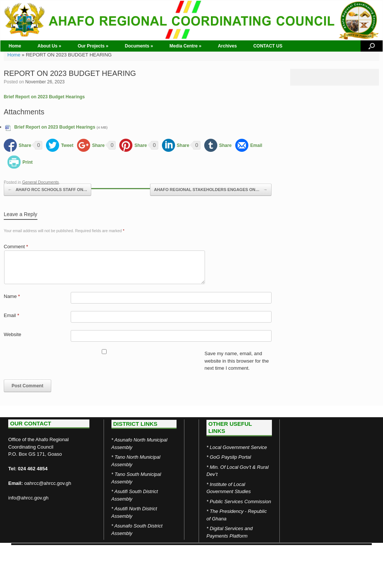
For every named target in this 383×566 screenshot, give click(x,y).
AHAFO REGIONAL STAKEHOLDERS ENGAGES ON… (210, 190)
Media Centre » (185, 46)
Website (12, 334)
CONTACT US (267, 46)
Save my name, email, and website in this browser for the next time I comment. (237, 361)
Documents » (139, 46)
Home (15, 46)
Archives (227, 46)
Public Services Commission (240, 501)
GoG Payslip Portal (230, 457)
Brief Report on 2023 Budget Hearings (44, 96)
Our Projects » (93, 46)
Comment (16, 246)
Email (11, 315)
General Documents (40, 182)
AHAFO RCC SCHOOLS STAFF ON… (47, 190)
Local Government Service (238, 447)
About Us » (49, 46)
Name (12, 296)
